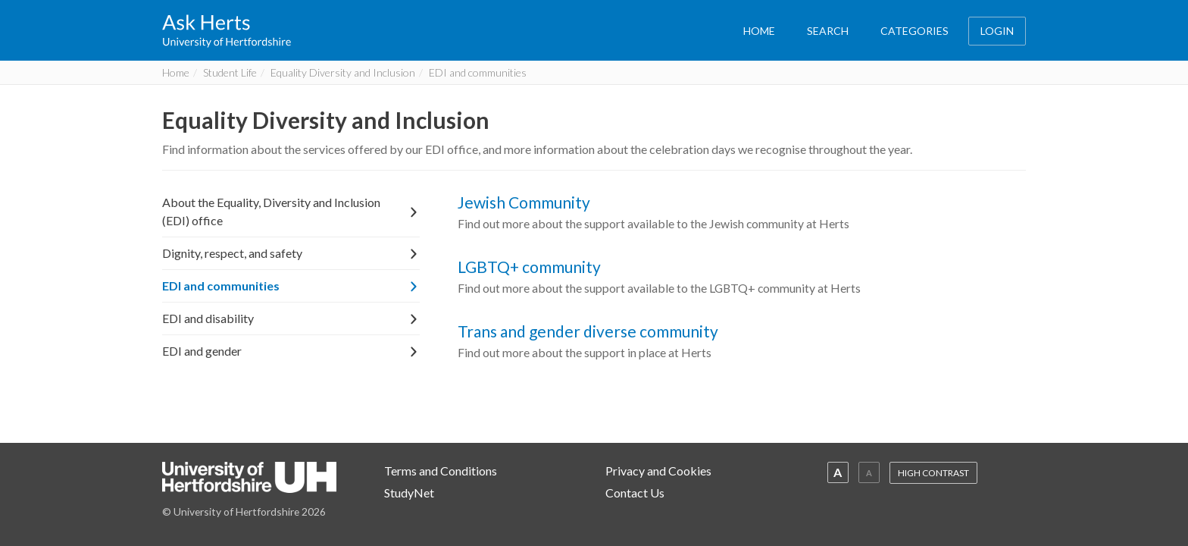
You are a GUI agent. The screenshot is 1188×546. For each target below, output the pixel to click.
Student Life (230, 72)
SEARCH (828, 30)
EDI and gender (291, 351)
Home (175, 72)
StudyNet (409, 492)
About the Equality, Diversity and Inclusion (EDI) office (291, 211)
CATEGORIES (914, 30)
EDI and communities (291, 285)
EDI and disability (291, 318)
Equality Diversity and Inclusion (342, 72)
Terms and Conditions (440, 470)
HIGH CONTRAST (933, 473)
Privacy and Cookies (658, 470)
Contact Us (634, 492)
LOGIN (997, 30)
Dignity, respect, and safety (291, 253)
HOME (759, 30)
